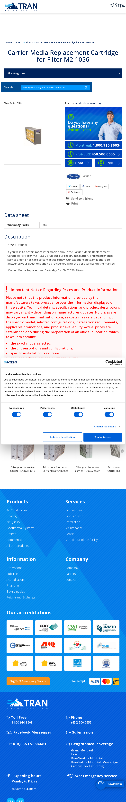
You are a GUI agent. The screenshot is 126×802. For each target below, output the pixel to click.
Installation (72, 522)
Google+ (101, 186)
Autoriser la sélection (62, 437)
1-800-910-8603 (21, 722)
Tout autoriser (103, 437)
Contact (70, 580)
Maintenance (74, 528)
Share (86, 186)
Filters (19, 42)
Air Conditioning (17, 510)
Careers (70, 574)
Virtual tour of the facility (81, 540)
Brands (11, 534)
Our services (73, 510)
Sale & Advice (74, 516)
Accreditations (16, 580)
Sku (6, 103)
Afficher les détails (105, 426)
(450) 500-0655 (81, 722)
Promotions (14, 568)
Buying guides (16, 591)
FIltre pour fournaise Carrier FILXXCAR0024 (87, 468)
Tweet (73, 186)
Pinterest (74, 192)
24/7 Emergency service (91, 775)
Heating (12, 516)
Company (71, 568)
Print (74, 203)
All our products (18, 546)
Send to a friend (82, 198)
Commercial (14, 540)
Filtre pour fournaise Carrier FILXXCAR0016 (22, 468)
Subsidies (13, 574)
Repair (69, 534)
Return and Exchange (21, 597)
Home (9, 42)
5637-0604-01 (26, 743)
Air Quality (13, 522)
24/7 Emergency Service (28, 681)
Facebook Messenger (29, 732)
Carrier (86, 176)
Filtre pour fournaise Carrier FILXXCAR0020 (55, 468)
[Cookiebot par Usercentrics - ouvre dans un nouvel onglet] (108, 362)
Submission (79, 732)
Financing (13, 585)
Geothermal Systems (21, 528)
